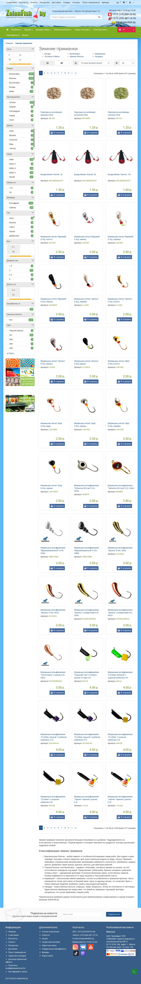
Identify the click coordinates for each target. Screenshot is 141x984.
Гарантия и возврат (15, 956)
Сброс (10, 353)
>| (75, 73)
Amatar (12, 102)
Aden (11, 159)
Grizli (11, 120)
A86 (11, 348)
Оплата (34, 2)
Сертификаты (13, 35)
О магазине (11, 2)
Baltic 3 (12, 164)
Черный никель (16, 330)
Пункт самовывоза (91, 2)
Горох (12, 227)
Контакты (23, 2)
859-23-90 (124, 14)
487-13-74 (124, 18)
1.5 (10, 266)
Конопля (13, 140)
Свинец (12, 207)
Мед (11, 144)
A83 (11, 339)
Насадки (99, 56)
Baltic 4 (12, 168)
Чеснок (12, 148)
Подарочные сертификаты (52, 949)
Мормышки (100, 54)
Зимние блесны (77, 56)
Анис (11, 131)
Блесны (12, 78)
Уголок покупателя (49, 932)
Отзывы (76, 2)
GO (10, 335)
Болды (12, 87)
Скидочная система (49, 942)
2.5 (10, 275)
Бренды (105, 2)
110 (11, 188)
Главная (9, 43)
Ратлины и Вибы (52, 56)
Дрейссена (14, 236)
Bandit (12, 177)
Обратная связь (48, 945)
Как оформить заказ (16, 971)
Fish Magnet (14, 111)
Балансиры (14, 74)
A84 (11, 344)
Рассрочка (45, 2)
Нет (11, 320)
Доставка (56, 2)
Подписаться (114, 914)
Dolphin (12, 107)
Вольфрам (14, 203)
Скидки (66, 2)
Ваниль (12, 135)
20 (10, 192)
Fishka (12, 116)
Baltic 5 (12, 173)
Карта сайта (46, 956)
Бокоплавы (14, 83)
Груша (12, 231)
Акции (25, 35)
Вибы (11, 91)
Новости (44, 935)
